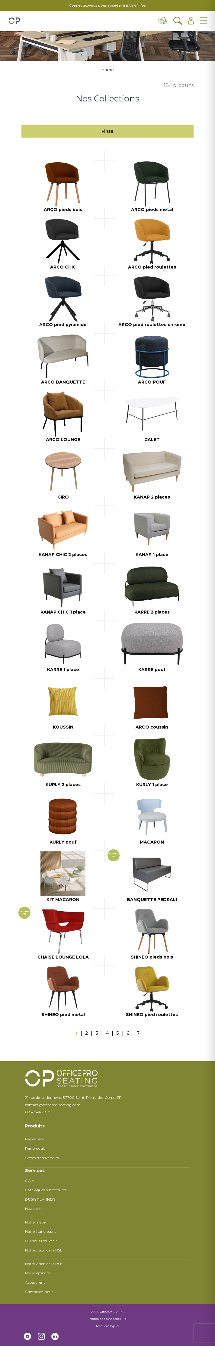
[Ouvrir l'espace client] (191, 21)
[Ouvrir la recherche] (177, 21)
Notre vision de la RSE (44, 1250)
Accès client (35, 1282)
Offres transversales (42, 1157)
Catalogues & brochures (45, 1190)
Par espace (34, 1139)
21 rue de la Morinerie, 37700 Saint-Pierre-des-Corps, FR (73, 1097)
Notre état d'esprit (40, 1231)
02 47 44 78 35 (38, 1112)
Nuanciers (33, 1208)
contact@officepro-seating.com (52, 1104)
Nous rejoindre (37, 1273)
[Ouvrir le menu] (203, 20)
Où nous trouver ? (41, 1241)
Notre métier (36, 1222)
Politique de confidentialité (107, 1318)
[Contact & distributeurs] (162, 21)
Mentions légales (107, 1326)
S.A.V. (30, 1180)
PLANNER (40, 1199)
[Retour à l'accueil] (14, 21)
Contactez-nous (39, 1291)
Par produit (35, 1148)
